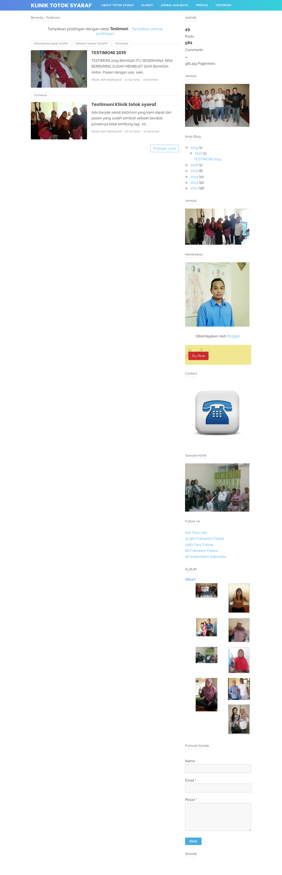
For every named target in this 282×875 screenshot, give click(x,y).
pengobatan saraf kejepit (51, 43)
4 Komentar (150, 79)
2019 (194, 148)
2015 (194, 171)
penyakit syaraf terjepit (92, 43)
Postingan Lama (164, 148)
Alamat (147, 5)
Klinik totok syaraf (61, 5)
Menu (106, 15)
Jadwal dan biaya (175, 5)
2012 (194, 188)
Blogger (233, 336)
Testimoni (223, 5)
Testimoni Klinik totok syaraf (123, 104)
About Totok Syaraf (118, 5)
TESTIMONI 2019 (108, 53)
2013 (194, 182)
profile (202, 5)
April (198, 153)
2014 (194, 177)
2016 (194, 165)
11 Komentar (151, 131)
